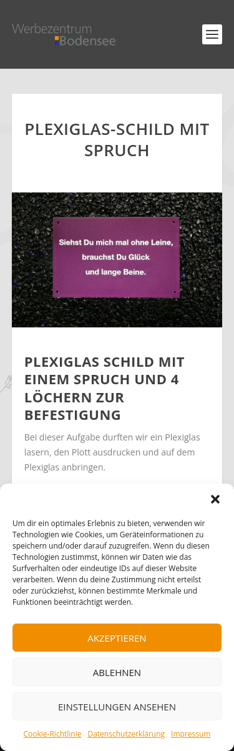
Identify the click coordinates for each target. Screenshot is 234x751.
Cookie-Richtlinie (53, 734)
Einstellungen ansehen (117, 706)
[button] (215, 499)
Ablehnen (117, 672)
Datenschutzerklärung (126, 734)
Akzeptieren (116, 638)
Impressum (190, 734)
